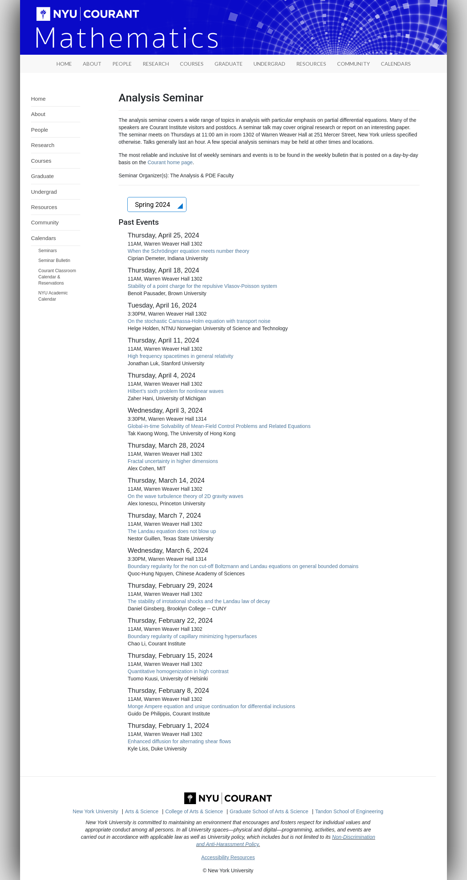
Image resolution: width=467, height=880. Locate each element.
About (92, 64)
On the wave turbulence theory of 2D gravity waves (185, 496)
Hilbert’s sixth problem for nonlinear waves (176, 391)
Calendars (396, 64)
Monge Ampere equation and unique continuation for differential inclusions (211, 706)
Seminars (47, 250)
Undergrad (269, 64)
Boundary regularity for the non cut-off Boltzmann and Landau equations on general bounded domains (243, 566)
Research (156, 64)
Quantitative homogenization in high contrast (178, 671)
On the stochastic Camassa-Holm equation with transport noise (199, 321)
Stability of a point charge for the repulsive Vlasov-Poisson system (202, 286)
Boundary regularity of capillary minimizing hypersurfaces (192, 636)
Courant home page (170, 162)
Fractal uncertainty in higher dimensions (173, 461)
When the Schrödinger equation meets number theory (188, 251)
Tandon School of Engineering (349, 811)
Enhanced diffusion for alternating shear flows (179, 741)
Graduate (229, 64)
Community (353, 64)
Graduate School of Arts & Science (269, 811)
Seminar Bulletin (54, 260)
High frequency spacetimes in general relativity (180, 356)
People (122, 64)
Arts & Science (142, 811)
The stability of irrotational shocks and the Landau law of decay (199, 601)
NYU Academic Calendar (53, 296)
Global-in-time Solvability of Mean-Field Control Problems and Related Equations (219, 426)
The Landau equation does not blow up (172, 531)
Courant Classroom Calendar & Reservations (57, 277)
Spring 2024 (153, 204)
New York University (95, 811)
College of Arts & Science (194, 811)
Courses (192, 64)
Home (38, 99)
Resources (311, 64)
